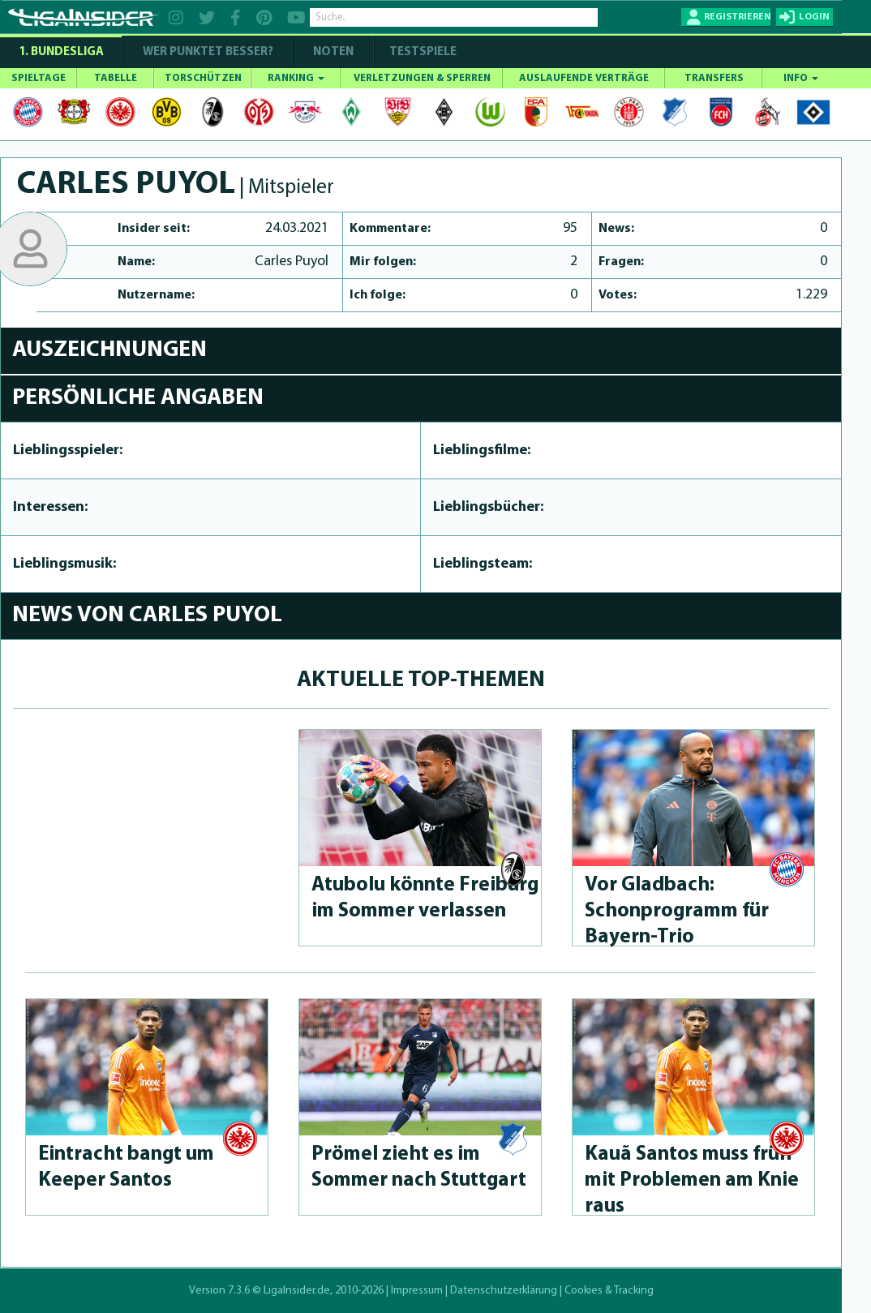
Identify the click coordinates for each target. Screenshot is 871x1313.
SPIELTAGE (38, 78)
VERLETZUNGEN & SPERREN (422, 78)
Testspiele (421, 52)
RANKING (296, 78)
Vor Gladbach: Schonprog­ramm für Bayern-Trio (677, 911)
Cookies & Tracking (609, 1291)
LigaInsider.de (297, 1291)
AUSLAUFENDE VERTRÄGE (584, 78)
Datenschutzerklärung (503, 1291)
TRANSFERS (714, 78)
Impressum (417, 1291)
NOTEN (333, 52)
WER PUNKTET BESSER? (208, 52)
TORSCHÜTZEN (203, 78)
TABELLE (115, 78)
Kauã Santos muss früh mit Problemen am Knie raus (692, 1180)
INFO (800, 78)
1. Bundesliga (61, 52)
